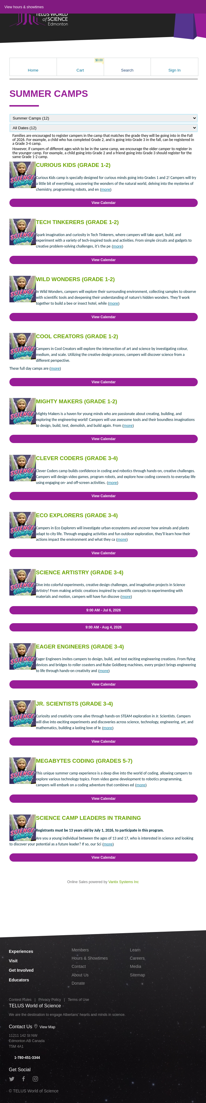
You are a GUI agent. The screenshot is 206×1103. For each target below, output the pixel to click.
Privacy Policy (50, 1000)
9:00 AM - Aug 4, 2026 (103, 627)
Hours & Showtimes (90, 958)
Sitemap (137, 975)
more (105, 189)
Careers (137, 958)
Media (135, 966)
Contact (79, 966)
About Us (80, 975)
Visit (13, 960)
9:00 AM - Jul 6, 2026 (103, 610)
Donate (78, 983)
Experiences (21, 951)
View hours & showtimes (24, 7)
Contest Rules (20, 1000)
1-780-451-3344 (24, 1058)
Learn (135, 950)
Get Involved (21, 970)
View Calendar (104, 203)
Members (80, 950)
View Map (44, 1027)
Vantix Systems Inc (123, 882)
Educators (19, 980)
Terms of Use (78, 1000)
